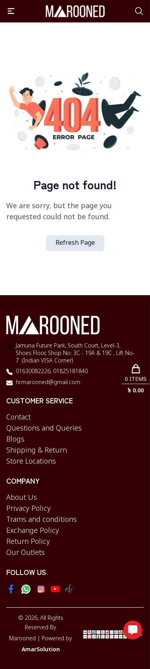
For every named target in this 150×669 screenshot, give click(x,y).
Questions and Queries (44, 428)
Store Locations (31, 461)
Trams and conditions (41, 520)
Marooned (22, 639)
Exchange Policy (32, 531)
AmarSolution (41, 650)
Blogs (15, 439)
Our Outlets (25, 553)
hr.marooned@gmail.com (48, 382)
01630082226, (34, 371)
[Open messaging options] (132, 630)
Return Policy (28, 542)
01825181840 (70, 371)
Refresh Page (75, 243)
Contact (18, 417)
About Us (21, 498)
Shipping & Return (36, 450)
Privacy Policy (28, 509)
